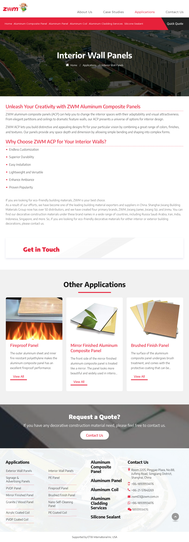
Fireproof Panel (24, 345)
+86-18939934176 (142, 484)
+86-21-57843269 (142, 490)
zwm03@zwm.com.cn (145, 496)
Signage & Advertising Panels (18, 479)
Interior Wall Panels (60, 471)
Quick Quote (175, 23)
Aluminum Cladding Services (106, 23)
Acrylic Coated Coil (18, 512)
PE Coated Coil (57, 512)
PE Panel (54, 477)
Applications (145, 12)
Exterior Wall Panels (19, 471)
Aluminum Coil (78, 23)
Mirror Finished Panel (19, 495)
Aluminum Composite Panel (30, 23)
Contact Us (175, 12)
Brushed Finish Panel (150, 345)
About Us (84, 12)
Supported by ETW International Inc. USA (94, 537)
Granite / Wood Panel (19, 502)
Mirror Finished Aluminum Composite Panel (94, 348)
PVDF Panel (13, 488)
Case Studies (113, 12)
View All (18, 376)
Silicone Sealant (133, 23)
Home (8, 23)
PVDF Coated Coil (17, 519)
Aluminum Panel (58, 23)
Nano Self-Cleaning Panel (60, 504)
